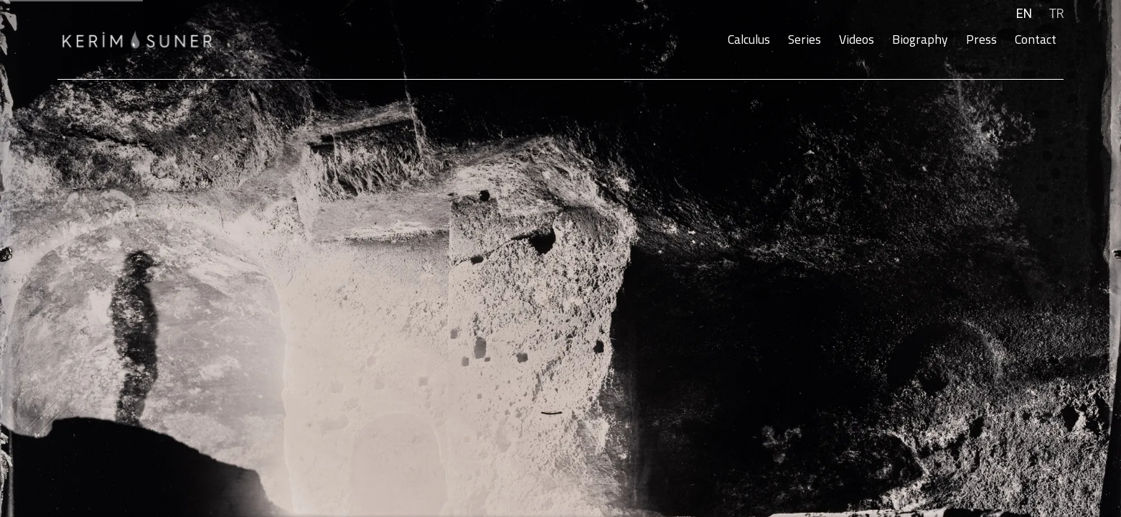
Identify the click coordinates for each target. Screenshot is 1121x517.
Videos (856, 39)
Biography (920, 39)
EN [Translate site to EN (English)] (1024, 13)
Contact (1035, 39)
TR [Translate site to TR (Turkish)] (1056, 13)
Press (981, 39)
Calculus (749, 39)
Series (804, 39)
